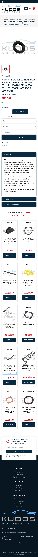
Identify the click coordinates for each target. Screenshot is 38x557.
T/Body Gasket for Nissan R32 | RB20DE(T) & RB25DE (9, 410)
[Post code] (19, 132)
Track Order (19, 474)
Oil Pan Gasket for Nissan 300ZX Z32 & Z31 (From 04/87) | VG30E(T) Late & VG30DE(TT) (9, 368)
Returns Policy (19, 504)
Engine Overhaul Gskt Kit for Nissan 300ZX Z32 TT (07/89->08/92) (9, 325)
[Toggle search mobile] (29, 8)
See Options (28, 382)
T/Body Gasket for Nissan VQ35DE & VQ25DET (28, 239)
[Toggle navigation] (26, 8)
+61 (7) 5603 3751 (11, 528)
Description (7, 154)
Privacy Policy (17, 456)
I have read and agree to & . (16, 455)
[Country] (19, 126)
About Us (19, 485)
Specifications (8, 199)
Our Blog (19, 488)
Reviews (11, 204)
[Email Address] (19, 447)
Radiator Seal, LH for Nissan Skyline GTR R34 (9, 282)
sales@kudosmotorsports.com (15, 532)
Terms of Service (19, 499)
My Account (19, 472)
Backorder (28, 340)
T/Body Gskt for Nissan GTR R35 (28, 323)
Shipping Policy (19, 501)
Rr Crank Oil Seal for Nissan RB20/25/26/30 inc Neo (28, 410)
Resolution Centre (19, 477)
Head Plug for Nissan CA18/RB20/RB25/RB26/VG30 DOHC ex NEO (9, 240)
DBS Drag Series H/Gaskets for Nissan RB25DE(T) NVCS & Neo (28, 367)
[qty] (19, 120)
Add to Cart (20, 112)
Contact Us (19, 490)
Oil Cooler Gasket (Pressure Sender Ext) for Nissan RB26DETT (28, 283)
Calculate (19, 137)
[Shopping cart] (33, 8)
